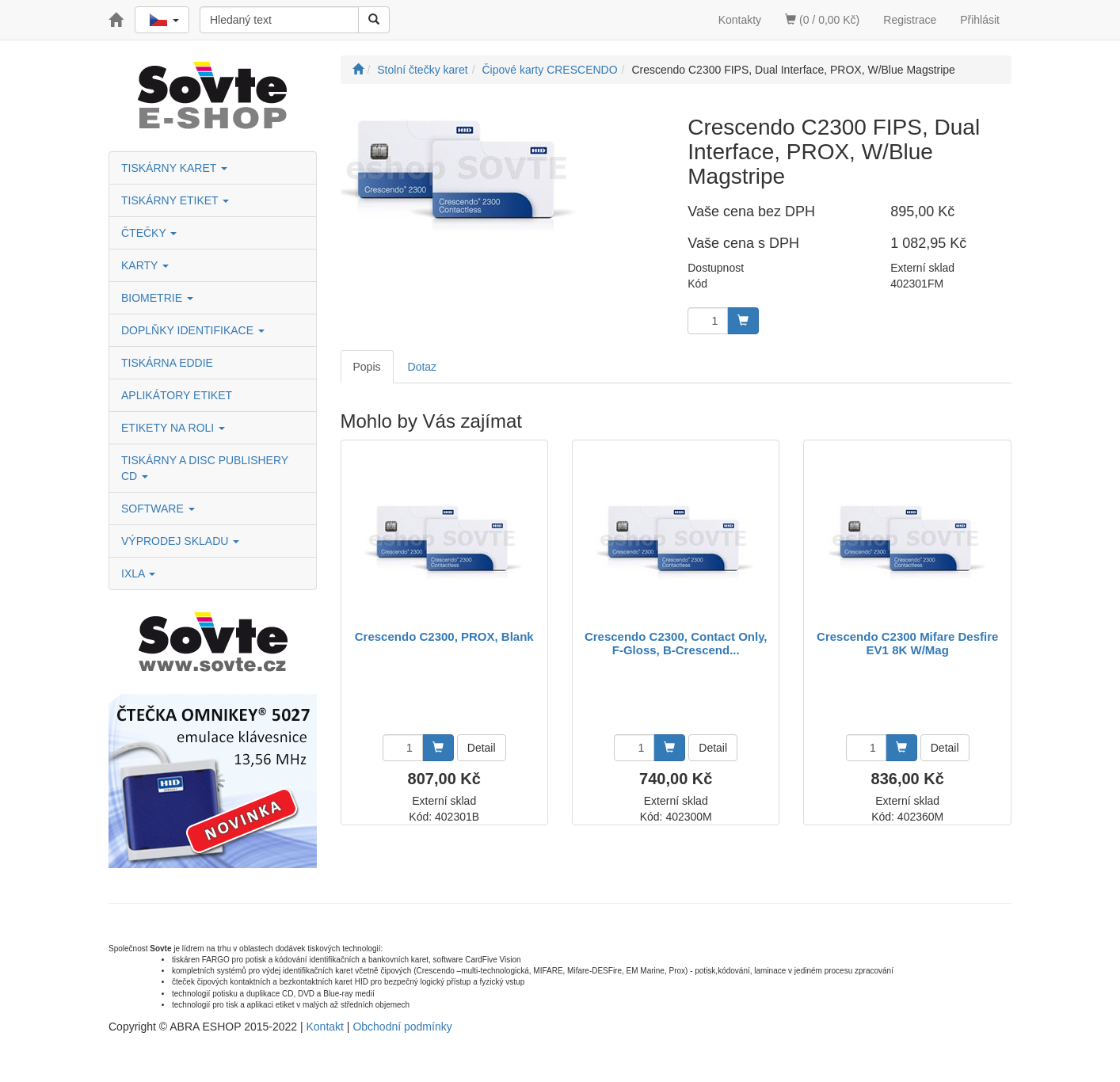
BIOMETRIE (157, 297)
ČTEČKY (149, 233)
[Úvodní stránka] (358, 69)
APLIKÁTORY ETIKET (176, 395)
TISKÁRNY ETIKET (175, 200)
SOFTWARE (158, 508)
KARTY (145, 265)
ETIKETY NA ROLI (173, 427)
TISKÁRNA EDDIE (167, 362)
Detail (481, 747)
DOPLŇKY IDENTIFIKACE (193, 330)
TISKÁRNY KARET (174, 168)
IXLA (138, 573)
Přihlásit (980, 19)
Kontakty (739, 19)
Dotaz (422, 366)
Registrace (909, 19)
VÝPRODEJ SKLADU (180, 541)
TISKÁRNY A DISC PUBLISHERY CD (204, 468)
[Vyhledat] (374, 19)
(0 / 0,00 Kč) (822, 19)
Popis (367, 366)
